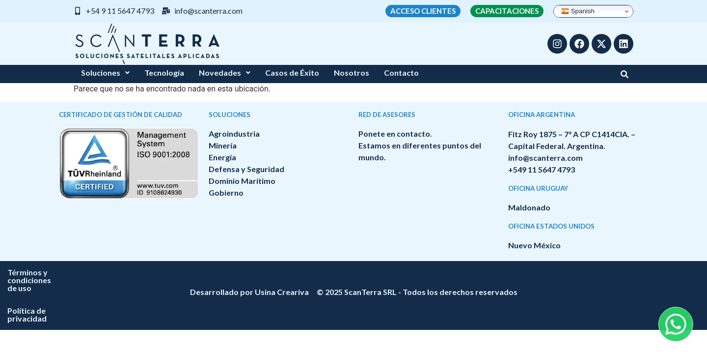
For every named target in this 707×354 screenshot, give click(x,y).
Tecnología (164, 72)
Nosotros (351, 72)
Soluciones (105, 72)
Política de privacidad (416, 272)
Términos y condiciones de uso (306, 272)
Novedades (224, 72)
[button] (105, 73)
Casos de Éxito (292, 72)
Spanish (578, 11)
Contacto (401, 72)
